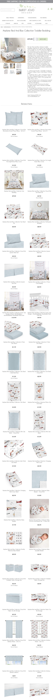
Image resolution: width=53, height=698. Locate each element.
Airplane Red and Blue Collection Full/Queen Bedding (39, 222)
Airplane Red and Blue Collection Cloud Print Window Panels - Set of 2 (14, 641)
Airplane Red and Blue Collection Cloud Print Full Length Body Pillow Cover (14, 161)
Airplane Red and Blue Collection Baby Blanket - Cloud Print (39, 491)
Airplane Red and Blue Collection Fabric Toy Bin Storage (39, 610)
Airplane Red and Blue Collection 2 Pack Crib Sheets (14, 342)
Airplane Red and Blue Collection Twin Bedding (14, 191)
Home (2, 26)
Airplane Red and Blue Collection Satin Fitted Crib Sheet (14, 461)
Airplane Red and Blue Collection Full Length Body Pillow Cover (39, 161)
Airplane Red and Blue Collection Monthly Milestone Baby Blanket (14, 550)
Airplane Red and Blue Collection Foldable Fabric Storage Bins (39, 579)
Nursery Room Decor (7, 20)
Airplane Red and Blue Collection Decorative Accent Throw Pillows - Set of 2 (39, 130)
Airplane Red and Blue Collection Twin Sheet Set (14, 222)
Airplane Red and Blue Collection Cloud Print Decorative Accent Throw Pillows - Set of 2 (14, 130)
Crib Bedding (21, 17)
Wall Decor (48, 20)
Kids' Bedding (43, 17)
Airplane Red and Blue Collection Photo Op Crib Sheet (39, 403)
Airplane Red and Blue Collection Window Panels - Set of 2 (39, 641)
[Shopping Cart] (51, 8)
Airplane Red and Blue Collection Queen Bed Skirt (14, 282)
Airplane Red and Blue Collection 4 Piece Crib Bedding (39, 282)
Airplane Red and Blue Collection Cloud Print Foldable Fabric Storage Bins (14, 579)
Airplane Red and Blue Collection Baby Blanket (14, 520)
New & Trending (10, 17)
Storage (8, 23)
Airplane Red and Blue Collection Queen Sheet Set (39, 252)
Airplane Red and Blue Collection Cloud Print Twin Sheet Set (39, 191)
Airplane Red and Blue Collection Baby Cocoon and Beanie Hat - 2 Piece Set (39, 520)
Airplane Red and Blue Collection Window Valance (39, 671)
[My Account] (48, 9)
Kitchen (29, 23)
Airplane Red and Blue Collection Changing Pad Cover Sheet (14, 491)
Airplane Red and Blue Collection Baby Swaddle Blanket (39, 550)
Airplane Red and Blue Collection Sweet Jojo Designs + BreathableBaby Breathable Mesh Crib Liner (39, 314)
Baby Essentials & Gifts (35, 20)
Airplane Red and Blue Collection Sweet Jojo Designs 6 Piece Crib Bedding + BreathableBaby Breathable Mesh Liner (14, 314)
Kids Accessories (21, 20)
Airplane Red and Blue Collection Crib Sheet (14, 402)
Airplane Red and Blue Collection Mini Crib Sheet (39, 432)
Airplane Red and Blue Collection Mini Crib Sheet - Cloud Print (14, 432)
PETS (23, 23)
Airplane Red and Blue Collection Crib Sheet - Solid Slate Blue (14, 372)
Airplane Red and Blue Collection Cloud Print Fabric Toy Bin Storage (14, 610)
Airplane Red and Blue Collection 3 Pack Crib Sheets (39, 342)
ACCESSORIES (38, 23)
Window (16, 23)
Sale (46, 23)
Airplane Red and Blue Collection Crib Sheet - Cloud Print (39, 372)
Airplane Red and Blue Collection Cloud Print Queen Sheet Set (14, 252)
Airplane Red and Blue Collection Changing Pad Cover (39, 461)
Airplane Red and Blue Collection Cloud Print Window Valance (14, 671)
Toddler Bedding (32, 17)
